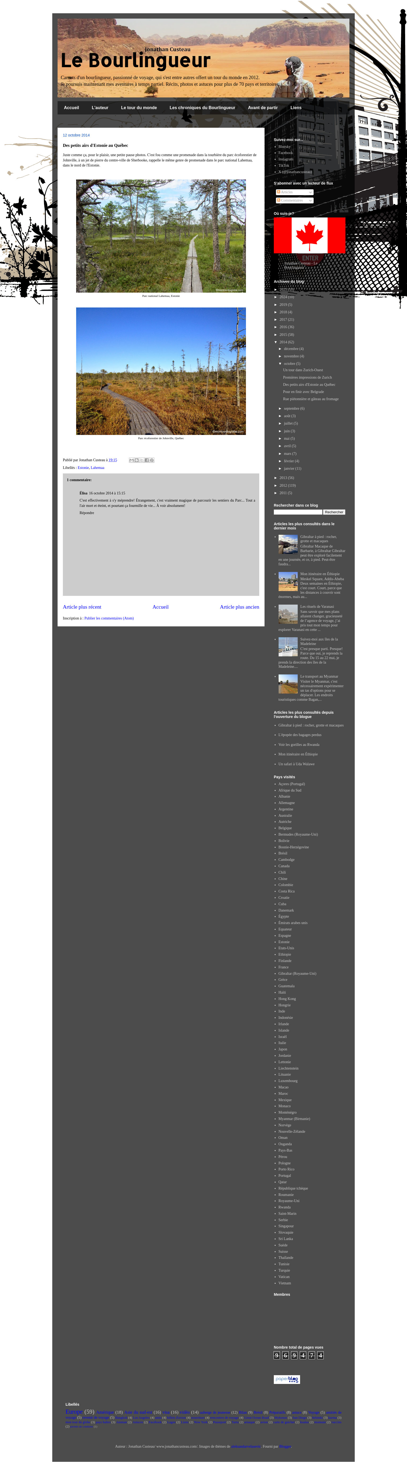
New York (200, 1422)
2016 (284, 327)
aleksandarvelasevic (246, 1446)
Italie (282, 1043)
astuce (296, 1412)
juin (287, 431)
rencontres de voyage (224, 1418)
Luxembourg (288, 1081)
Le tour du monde (139, 107)
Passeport (219, 1422)
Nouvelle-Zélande (292, 1132)
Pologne (285, 1163)
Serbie (283, 1220)
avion (264, 1422)
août (287, 416)
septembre (292, 409)
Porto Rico (287, 1169)
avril (288, 446)
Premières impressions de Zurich (307, 377)
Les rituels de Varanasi (317, 607)
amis (158, 1418)
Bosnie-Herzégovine (294, 847)
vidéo (185, 1412)
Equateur (285, 929)
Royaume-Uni (289, 1201)
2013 (284, 478)
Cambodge (287, 860)
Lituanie (285, 1074)
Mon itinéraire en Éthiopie (320, 574)
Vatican (284, 1277)
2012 (284, 486)
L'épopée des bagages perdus (300, 735)
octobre (290, 364)
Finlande (285, 961)
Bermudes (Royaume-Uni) (298, 834)
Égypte (284, 916)
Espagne (285, 936)
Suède (283, 1245)
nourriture (198, 1418)
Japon (283, 1049)
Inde (282, 1011)
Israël (283, 1037)
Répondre (87, 513)
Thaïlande (286, 1258)
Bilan (243, 1412)
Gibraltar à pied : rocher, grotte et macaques (318, 539)
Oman (283, 1138)
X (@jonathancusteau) (295, 172)
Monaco (285, 1106)
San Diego (300, 1418)
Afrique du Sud (290, 790)
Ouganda (285, 1144)
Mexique (285, 1100)
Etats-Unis (286, 948)
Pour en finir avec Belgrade (303, 392)
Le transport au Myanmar (319, 676)
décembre (291, 349)
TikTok (284, 166)
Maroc (283, 1094)
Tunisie (284, 1264)
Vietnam (285, 1283)
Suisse (283, 1252)
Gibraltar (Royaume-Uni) (298, 974)
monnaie (320, 1422)
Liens (296, 107)
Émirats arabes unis (293, 923)
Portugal (285, 1176)
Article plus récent (82, 607)
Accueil (71, 107)
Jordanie (285, 1056)
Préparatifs (277, 1412)
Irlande (284, 1024)
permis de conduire (81, 1426)
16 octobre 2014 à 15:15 (107, 493)
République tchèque (293, 1188)
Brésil (283, 853)
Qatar (283, 1182)
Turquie (284, 1270)
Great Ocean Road (256, 1418)
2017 (284, 320)
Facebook (286, 153)
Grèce (283, 980)
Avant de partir (263, 107)
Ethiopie (285, 954)
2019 (284, 305)
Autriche (285, 822)
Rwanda (285, 1207)
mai (287, 439)
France (284, 967)
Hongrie (285, 1005)
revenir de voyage (96, 1418)
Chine (283, 879)
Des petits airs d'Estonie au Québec (309, 385)
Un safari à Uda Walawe (297, 764)
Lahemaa (97, 468)
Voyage (313, 1412)
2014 (284, 342)
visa (166, 1412)
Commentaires (290, 200)
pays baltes (103, 1422)
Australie (285, 816)
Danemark (286, 910)
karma (332, 1418)
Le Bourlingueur (135, 60)
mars (288, 454)
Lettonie (285, 1062)
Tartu (235, 1422)
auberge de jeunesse (215, 1412)
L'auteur (100, 107)
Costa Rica (287, 891)
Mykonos (280, 1418)
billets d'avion (176, 1418)
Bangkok (121, 1418)
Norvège (285, 1125)
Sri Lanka (286, 1239)
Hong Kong (287, 999)
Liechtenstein (288, 1068)
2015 (284, 335)
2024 (284, 297)
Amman (121, 1422)
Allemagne (287, 803)
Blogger (285, 1446)
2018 (284, 312)
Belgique (285, 828)
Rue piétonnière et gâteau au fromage (311, 399)
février (289, 461)
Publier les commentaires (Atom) (109, 618)
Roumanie (286, 1195)
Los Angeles (141, 1418)
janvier (289, 469)
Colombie (286, 885)
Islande (284, 1030)
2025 (284, 290)
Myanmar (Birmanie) (294, 1119)
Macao (284, 1087)
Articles (285, 192)
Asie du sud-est (138, 1412)
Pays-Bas (285, 1150)
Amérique (105, 1412)
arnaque (249, 1422)
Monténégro (288, 1112)
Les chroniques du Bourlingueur (202, 107)
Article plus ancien (239, 607)
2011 (284, 493)
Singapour (286, 1226)
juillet (288, 423)
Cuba (283, 904)
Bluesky (285, 147)
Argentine (286, 809)
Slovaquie (286, 1232)
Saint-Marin (288, 1214)
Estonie (83, 468)
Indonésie (286, 1018)
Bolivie (284, 841)
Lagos (171, 1422)
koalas (304, 1422)
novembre (292, 356)
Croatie (284, 898)
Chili (282, 872)
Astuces (137, 1422)
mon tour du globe (78, 1422)
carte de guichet (284, 1422)
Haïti (282, 992)
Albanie (284, 796)
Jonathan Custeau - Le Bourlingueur (301, 265)
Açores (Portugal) (292, 784)
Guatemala (287, 986)
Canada (284, 866)
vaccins (336, 1422)
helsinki (317, 1418)
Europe (74, 1411)
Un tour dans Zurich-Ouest (303, 370)
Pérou (283, 1157)
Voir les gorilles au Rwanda (299, 745)
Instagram (286, 159)
